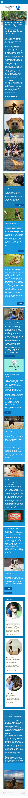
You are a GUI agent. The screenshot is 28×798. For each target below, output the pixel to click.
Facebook (8, 592)
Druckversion (6, 792)
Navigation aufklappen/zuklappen (14, 2)
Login (24, 792)
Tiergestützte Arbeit (10, 356)
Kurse (21, 251)
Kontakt (20, 303)
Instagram (8, 588)
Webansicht (23, 793)
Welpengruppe (19, 205)
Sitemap (11, 792)
